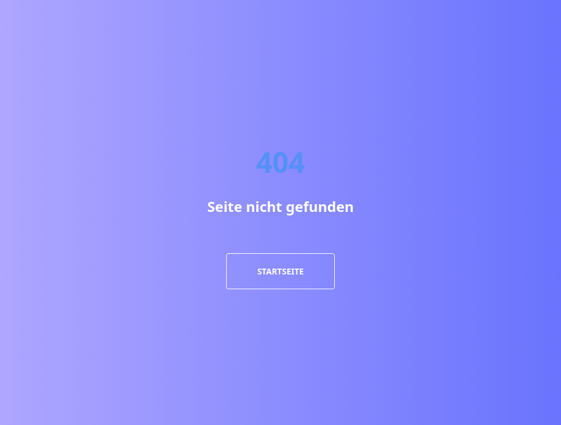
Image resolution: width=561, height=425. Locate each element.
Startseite (280, 271)
